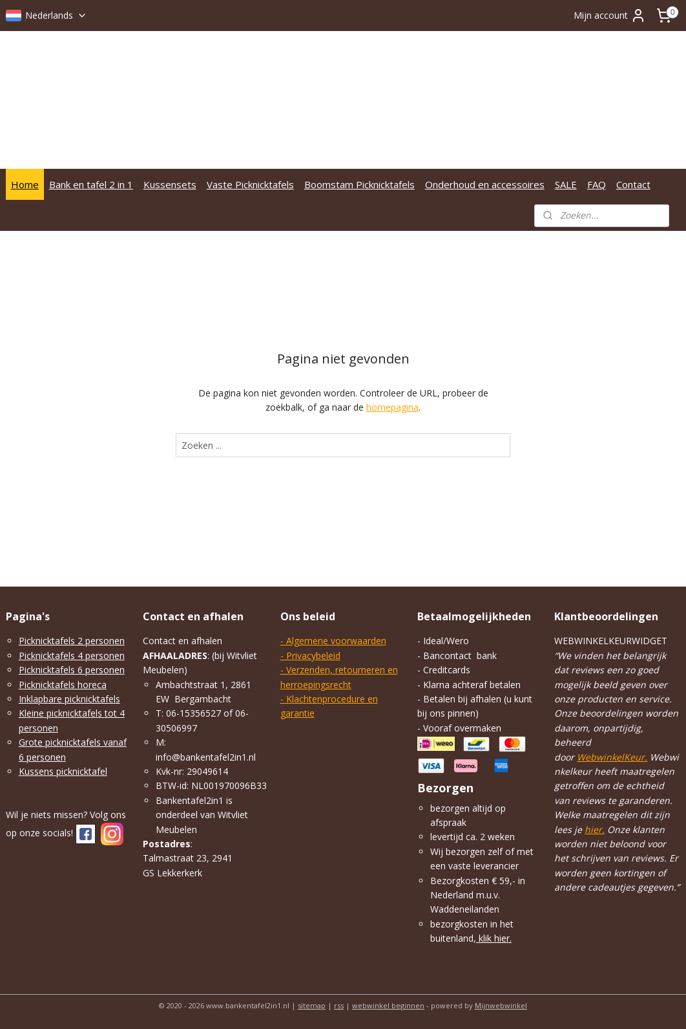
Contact (633, 184)
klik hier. (494, 938)
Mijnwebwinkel (501, 1005)
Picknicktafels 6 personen (72, 670)
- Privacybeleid (310, 655)
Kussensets (169, 184)
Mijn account (610, 15)
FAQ (596, 184)
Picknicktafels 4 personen (72, 655)
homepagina (392, 408)
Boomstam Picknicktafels (359, 184)
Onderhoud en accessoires (485, 184)
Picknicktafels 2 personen (72, 640)
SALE (566, 184)
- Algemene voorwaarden (333, 640)
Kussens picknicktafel (63, 771)
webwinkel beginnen (388, 1005)
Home (25, 184)
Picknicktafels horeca (63, 684)
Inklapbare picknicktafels (69, 699)
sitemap (312, 1005)
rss (339, 1005)
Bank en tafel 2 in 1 (91, 184)
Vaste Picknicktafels (250, 184)
